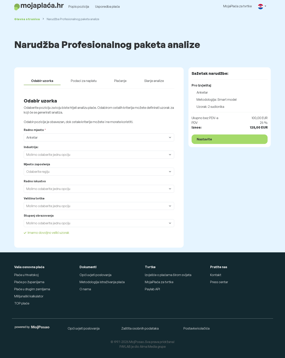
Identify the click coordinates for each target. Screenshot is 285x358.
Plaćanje (120, 81)
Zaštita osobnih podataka (140, 328)
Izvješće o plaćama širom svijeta (168, 275)
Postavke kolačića (196, 328)
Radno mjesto (34, 130)
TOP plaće (21, 303)
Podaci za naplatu (84, 81)
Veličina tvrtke (34, 198)
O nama (85, 289)
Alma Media (148, 347)
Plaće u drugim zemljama (32, 289)
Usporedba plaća (107, 6)
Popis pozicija (78, 6)
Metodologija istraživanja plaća (102, 282)
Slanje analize (154, 81)
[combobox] (95, 154)
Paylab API (152, 289)
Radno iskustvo (35, 181)
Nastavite (204, 139)
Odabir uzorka (42, 81)
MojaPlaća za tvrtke (237, 6)
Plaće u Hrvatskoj (26, 275)
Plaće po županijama (29, 282)
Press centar (219, 282)
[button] (262, 6)
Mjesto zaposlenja (37, 164)
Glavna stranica (27, 19)
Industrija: (31, 147)
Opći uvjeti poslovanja (95, 275)
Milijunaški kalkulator (28, 296)
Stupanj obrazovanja (39, 215)
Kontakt (215, 275)
